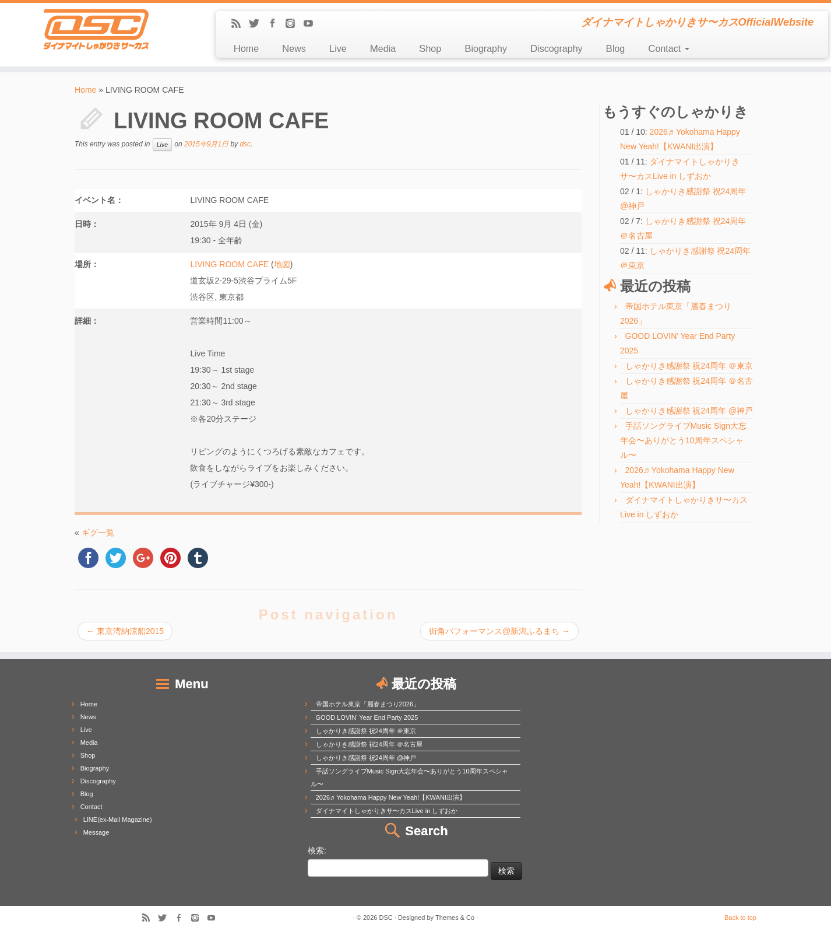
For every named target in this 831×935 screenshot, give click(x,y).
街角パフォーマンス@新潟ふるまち (499, 631)
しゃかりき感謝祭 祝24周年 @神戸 (689, 410)
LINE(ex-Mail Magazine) (117, 819)
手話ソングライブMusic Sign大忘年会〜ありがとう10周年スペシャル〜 (683, 440)
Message (96, 832)
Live (338, 48)
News (294, 48)
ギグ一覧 (98, 532)
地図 (282, 264)
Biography (485, 48)
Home (246, 48)
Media (383, 48)
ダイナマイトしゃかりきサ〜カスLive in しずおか (387, 810)
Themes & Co (454, 917)
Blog (615, 48)
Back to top (740, 917)
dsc (245, 144)
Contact (668, 48)
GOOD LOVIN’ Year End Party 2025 (367, 717)
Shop (430, 48)
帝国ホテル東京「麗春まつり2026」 (368, 704)
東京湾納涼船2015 (125, 631)
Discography (556, 48)
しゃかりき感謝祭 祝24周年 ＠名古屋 (369, 744)
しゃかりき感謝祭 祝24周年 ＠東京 (689, 365)
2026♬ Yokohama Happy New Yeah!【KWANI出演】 (391, 797)
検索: (317, 850)
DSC (386, 917)
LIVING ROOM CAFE (229, 264)
